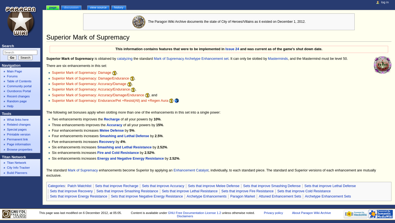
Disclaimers (185, 216)
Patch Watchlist (79, 186)
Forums (12, 76)
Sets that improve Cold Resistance (304, 191)
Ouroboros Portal (19, 91)
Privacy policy (273, 212)
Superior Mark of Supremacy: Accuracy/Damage (89, 84)
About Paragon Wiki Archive (311, 212)
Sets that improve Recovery (71, 191)
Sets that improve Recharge (116, 186)
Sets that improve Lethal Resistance (190, 191)
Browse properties (19, 149)
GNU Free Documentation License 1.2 (194, 212)
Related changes (18, 124)
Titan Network (16, 162)
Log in (385, 2)
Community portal (19, 86)
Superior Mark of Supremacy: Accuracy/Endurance (91, 89)
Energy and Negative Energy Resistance (130, 158)
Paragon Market (242, 196)
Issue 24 (232, 49)
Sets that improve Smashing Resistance (127, 191)
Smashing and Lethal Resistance (124, 147)
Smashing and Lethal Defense (124, 136)
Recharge (112, 119)
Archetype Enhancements (206, 196)
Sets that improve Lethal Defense (330, 186)
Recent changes (18, 96)
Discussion (71, 7)
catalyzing (124, 59)
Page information (19, 144)
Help (10, 106)
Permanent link (17, 139)
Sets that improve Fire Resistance (247, 191)
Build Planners (17, 172)
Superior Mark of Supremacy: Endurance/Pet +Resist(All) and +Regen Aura (110, 101)
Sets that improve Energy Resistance (78, 196)
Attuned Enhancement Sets (280, 196)
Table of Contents (19, 81)
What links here (18, 119)
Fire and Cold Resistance (118, 153)
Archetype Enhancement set (206, 59)
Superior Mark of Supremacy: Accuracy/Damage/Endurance (98, 95)
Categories (56, 186)
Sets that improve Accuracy (163, 186)
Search (8, 46)
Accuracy (114, 125)
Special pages (17, 129)
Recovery (107, 142)
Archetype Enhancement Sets (328, 196)
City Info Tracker (18, 167)
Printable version (18, 134)
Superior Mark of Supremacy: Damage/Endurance (90, 78)
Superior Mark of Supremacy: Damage (81, 73)
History (118, 7)
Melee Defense (112, 130)
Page (53, 7)
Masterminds (278, 59)
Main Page (14, 71)
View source (98, 7)
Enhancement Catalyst (191, 170)
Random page (17, 101)
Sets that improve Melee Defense (213, 186)
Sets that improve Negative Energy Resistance (147, 196)
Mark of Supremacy (169, 59)
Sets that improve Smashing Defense (272, 186)
